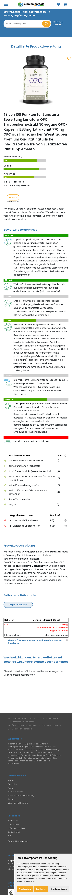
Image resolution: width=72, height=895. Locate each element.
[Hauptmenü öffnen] (6, 4)
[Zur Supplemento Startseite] (31, 4)
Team (10, 788)
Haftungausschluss (16, 828)
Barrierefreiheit (14, 832)
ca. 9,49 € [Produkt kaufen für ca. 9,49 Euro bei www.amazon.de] (13, 197)
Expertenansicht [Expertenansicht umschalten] (18, 604)
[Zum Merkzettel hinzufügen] (69, 58)
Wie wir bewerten (15, 791)
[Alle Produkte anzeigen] (61, 23)
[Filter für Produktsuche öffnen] (65, 4)
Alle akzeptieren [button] (25, 889)
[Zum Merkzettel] (58, 4)
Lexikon (11, 780)
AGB (9, 835)
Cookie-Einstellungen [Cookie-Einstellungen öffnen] (18, 841)
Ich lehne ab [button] (40, 889)
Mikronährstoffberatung (18, 803)
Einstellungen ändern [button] (59, 889)
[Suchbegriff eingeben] (23, 24)
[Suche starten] (46, 24)
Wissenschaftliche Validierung (21, 795)
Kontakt (11, 799)
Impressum (13, 820)
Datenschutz (13, 824)
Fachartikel (12, 784)
